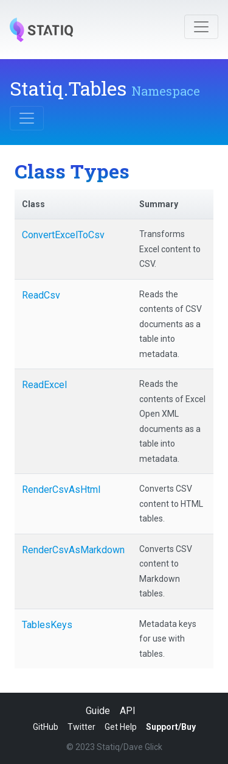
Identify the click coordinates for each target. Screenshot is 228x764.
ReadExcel (44, 385)
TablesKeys (47, 625)
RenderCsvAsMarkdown (73, 550)
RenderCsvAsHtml (61, 489)
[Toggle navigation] (201, 27)
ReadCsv (41, 295)
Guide (98, 710)
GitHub (45, 727)
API (128, 710)
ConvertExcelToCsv (63, 235)
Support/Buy (171, 727)
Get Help (121, 727)
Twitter (81, 727)
